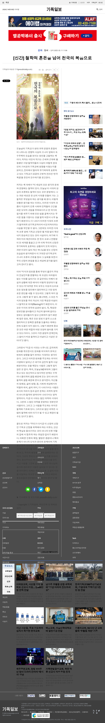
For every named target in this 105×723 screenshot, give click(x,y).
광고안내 (33, 712)
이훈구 (66, 298)
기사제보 (49, 712)
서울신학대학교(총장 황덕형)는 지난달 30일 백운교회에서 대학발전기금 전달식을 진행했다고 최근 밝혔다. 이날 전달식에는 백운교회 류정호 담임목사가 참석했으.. (59, 640)
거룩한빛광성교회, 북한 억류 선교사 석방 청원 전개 (59, 670)
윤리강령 (26, 715)
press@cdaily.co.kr (25, 69)
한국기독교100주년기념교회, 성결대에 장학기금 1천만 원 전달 (88, 587)
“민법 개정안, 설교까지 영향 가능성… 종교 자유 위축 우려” (75, 132)
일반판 (82, 3)
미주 (88, 3)
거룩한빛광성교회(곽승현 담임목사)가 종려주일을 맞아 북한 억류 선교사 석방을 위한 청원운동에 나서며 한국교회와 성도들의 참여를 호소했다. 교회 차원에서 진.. (59, 680)
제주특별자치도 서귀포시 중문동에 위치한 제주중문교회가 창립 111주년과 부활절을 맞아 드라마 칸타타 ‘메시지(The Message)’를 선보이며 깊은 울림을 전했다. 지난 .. (29, 683)
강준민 (66, 284)
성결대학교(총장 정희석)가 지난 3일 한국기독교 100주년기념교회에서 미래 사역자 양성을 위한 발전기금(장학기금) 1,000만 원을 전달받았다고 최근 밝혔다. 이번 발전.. (88, 599)
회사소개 (24, 712)
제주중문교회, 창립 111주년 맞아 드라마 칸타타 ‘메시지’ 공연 (29, 671)
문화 (40, 50)
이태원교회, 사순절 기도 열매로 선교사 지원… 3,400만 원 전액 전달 (29, 587)
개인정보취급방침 (61, 712)
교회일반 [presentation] (8, 571)
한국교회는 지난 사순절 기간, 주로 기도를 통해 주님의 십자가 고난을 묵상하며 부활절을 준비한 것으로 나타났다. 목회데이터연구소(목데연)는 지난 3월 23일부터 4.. (29, 640)
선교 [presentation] (8, 581)
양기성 (66, 237)
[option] (73, 335)
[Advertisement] (83, 83)
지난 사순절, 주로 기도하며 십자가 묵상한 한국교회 (29, 629)
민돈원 (66, 269)
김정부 (66, 313)
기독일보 (39, 515)
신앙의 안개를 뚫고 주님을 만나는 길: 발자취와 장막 (77, 309)
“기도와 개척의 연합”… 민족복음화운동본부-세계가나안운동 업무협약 (74, 146)
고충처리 (85, 712)
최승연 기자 (13, 69)
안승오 (66, 254)
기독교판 (74, 3)
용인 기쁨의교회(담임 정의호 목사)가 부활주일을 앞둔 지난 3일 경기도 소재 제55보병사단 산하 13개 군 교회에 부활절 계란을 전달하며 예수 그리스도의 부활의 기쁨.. (88, 640)
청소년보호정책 (74, 712)
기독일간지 (50, 515)
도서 (46, 50)
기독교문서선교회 (25, 515)
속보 (66, 102)
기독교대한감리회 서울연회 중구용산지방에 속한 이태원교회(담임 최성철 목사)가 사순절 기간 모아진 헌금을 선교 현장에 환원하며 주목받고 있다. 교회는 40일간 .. (29, 599)
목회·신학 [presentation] (8, 586)
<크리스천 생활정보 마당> (50, 552)
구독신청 (94, 3)
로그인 (100, 3)
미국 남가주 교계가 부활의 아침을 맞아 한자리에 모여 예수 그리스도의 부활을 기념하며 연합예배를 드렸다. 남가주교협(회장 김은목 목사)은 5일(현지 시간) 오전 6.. (59, 599)
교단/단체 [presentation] (8, 576)
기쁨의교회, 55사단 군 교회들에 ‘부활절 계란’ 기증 (88, 629)
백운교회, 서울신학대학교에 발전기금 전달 (58, 629)
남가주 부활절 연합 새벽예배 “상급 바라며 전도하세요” (59, 587)
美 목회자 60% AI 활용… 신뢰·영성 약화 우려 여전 (75, 172)
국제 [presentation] (8, 592)
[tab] (8, 571)
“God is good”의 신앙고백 (75, 234)
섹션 (5, 2)
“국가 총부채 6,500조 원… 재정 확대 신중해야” (74, 158)
